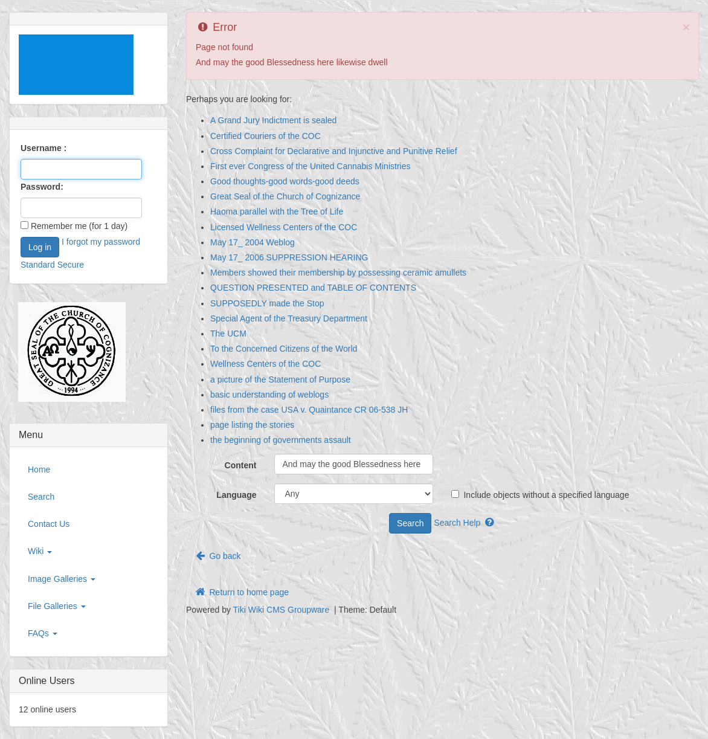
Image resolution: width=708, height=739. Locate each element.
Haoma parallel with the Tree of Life (276, 211)
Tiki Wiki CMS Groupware (282, 610)
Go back (217, 555)
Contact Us (48, 524)
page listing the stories (252, 425)
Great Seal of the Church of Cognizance (285, 196)
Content (241, 465)
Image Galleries (61, 579)
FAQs (42, 633)
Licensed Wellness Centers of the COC (283, 227)
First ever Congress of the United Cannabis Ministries (310, 166)
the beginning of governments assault (280, 440)
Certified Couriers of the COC (265, 136)
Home (39, 469)
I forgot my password (101, 242)
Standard (38, 264)
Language (236, 495)
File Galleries (57, 606)
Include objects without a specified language (540, 495)
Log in (39, 247)
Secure (70, 264)
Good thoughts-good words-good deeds (284, 181)
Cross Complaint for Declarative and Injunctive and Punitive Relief (333, 151)
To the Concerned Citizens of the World (283, 348)
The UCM (228, 333)
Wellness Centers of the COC (265, 364)
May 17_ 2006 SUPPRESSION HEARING (289, 257)
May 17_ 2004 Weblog (252, 242)
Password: (42, 187)
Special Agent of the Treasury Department (288, 318)
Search (41, 497)
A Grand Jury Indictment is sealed (273, 120)
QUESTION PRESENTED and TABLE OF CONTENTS (313, 287)
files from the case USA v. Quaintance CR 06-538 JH (309, 410)
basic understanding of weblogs (269, 394)
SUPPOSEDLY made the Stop (267, 303)
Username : (43, 148)
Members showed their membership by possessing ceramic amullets (338, 272)
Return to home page (241, 592)
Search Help (465, 523)
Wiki (40, 551)
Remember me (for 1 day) (74, 226)
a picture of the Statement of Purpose (280, 379)
